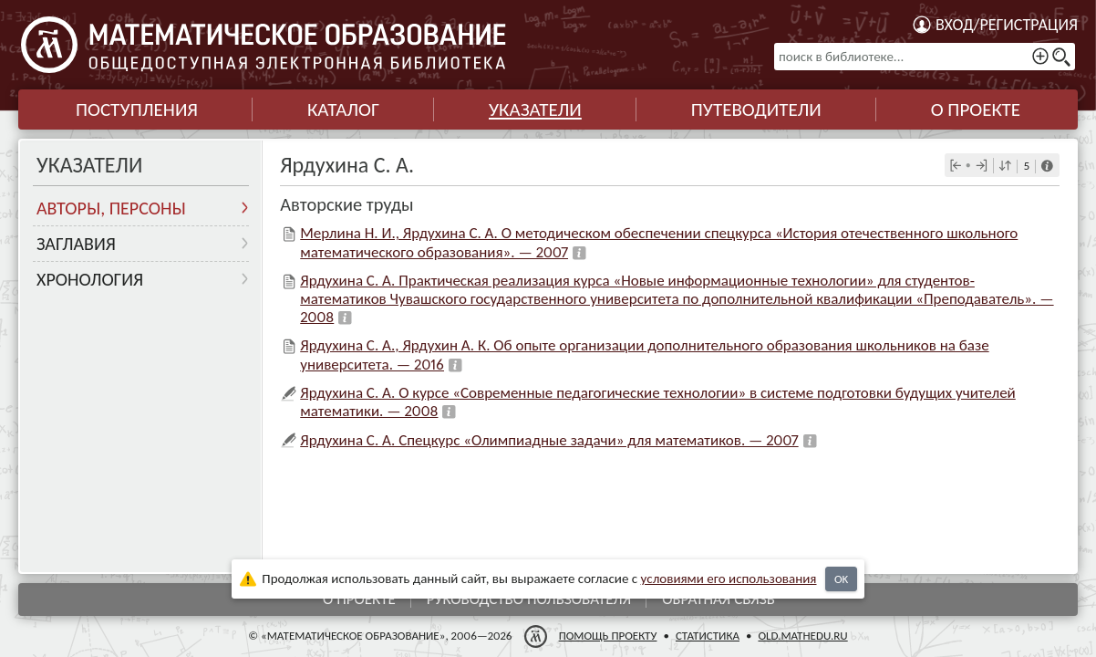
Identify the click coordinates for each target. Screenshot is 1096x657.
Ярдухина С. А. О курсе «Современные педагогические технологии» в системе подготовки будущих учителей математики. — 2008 (658, 402)
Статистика (707, 635)
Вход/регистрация (1007, 25)
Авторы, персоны (111, 208)
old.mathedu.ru (802, 635)
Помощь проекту (608, 635)
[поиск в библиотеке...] (924, 56)
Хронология (89, 279)
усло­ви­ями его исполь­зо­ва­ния (729, 578)
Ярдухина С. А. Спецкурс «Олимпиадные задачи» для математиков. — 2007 (549, 440)
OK (841, 579)
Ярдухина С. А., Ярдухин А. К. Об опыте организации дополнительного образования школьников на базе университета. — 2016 (644, 354)
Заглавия (76, 244)
